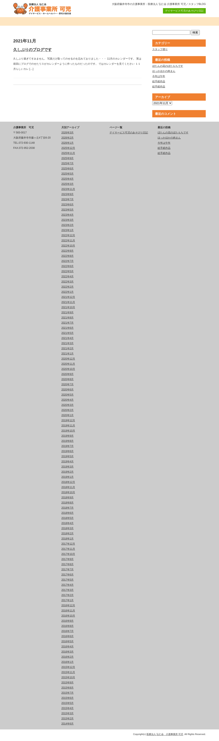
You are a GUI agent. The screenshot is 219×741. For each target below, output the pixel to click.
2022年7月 (67, 261)
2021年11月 (68, 302)
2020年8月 (67, 379)
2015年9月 (67, 682)
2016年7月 (67, 631)
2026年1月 (67, 142)
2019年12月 (68, 420)
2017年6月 (67, 574)
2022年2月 (67, 286)
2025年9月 (67, 158)
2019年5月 (67, 456)
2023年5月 (67, 209)
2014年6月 (67, 723)
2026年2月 (67, 137)
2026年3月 (67, 132)
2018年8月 (67, 502)
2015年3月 (67, 713)
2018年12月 (68, 482)
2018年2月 (67, 533)
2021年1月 (67, 353)
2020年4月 (67, 399)
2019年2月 (67, 471)
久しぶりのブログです (32, 50)
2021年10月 (68, 307)
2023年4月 (67, 214)
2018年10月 (68, 492)
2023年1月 (67, 230)
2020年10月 (68, 369)
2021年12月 (68, 297)
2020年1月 (67, 415)
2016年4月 (67, 646)
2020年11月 (68, 363)
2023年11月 (68, 189)
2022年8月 (67, 255)
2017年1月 (67, 600)
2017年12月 (68, 543)
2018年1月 (67, 538)
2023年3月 (67, 219)
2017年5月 (67, 579)
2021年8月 (67, 317)
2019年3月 (67, 466)
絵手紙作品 (158, 81)
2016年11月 (68, 610)
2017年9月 (67, 559)
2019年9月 (67, 435)
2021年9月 (67, 312)
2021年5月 (67, 333)
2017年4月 (67, 584)
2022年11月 (68, 240)
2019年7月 (67, 446)
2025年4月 (67, 178)
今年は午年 (158, 76)
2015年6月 (67, 697)
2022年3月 (67, 281)
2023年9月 (67, 194)
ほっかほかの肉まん (163, 71)
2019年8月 (67, 440)
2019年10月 (68, 430)
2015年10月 (68, 677)
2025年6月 (67, 168)
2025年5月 (67, 173)
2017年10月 (68, 554)
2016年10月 (68, 615)
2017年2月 (67, 595)
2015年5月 (67, 703)
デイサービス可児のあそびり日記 (184, 10)
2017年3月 (67, 590)
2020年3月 (67, 404)
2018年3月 (67, 528)
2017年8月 (67, 564)
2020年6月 (67, 389)
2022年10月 (68, 245)
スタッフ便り (160, 49)
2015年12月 (68, 667)
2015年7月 (67, 692)
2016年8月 (67, 625)
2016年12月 (68, 605)
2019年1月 (67, 476)
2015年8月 (67, 687)
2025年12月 (68, 147)
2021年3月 (67, 343)
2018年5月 (67, 518)
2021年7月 (67, 322)
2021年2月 (67, 348)
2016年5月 (67, 641)
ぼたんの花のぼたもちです (167, 65)
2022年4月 (67, 276)
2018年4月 (67, 523)
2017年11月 (68, 548)
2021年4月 (67, 338)
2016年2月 (67, 656)
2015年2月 (67, 718)
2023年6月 (67, 204)
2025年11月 (68, 153)
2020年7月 (67, 384)
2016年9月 (67, 620)
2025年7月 (67, 163)
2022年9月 (67, 250)
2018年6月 (67, 512)
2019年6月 (67, 451)
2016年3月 (67, 651)
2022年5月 (67, 271)
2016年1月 (67, 661)
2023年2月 (67, 225)
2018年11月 (68, 487)
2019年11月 (68, 425)
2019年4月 (67, 461)
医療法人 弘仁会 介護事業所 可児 (164, 734)
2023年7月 (67, 199)
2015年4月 (67, 708)
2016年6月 (67, 636)
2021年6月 (67, 327)
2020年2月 (67, 410)
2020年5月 (67, 394)
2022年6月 (67, 266)
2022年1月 (67, 291)
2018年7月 (67, 507)
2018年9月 (67, 497)
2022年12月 (68, 235)
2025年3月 (67, 183)
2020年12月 (68, 358)
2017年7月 (67, 569)
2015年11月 (68, 672)
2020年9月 (67, 374)
